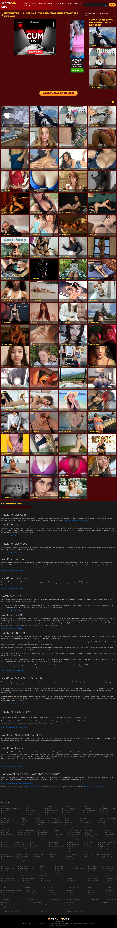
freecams (5, 844)
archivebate (25, 787)
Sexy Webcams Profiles (86, 822)
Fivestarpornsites (21, 846)
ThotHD (109, 887)
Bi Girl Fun (32, 890)
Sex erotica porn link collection (51, 885)
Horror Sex (105, 812)
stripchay (77, 4)
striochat (89, 830)
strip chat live (107, 858)
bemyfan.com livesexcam (104, 824)
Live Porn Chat (24, 870)
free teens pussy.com (96, 895)
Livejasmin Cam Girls (8, 868)
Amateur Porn (33, 899)
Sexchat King (70, 820)
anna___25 (22, 861)
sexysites (27, 880)
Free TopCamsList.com (9, 880)
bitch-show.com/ (104, 846)
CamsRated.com (59, 834)
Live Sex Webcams (93, 880)
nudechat (110, 892)
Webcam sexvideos (75, 830)
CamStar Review (70, 890)
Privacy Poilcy (109, 868)
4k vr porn (89, 849)
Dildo (11, 611)
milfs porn (53, 824)
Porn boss (6, 806)
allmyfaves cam (54, 827)
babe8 (85, 856)
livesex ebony (68, 861)
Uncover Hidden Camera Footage (12, 808)
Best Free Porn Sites (110, 839)
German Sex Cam (87, 815)
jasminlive (6, 842)
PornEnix (59, 875)
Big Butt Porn (31, 812)
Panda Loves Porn (70, 858)
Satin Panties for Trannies (71, 854)
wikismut (110, 897)
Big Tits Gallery (7, 907)
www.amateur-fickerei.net (43, 904)
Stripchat (93, 787)
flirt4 (41, 868)
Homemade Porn (94, 875)
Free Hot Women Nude (9, 818)
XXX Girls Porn (55, 842)
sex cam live (111, 895)
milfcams (86, 858)
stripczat (69, 824)
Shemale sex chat (41, 911)
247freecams (68, 856)
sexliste (75, 875)
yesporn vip (110, 885)
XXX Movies (38, 856)
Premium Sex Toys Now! (9, 885)
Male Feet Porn (7, 887)
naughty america (90, 842)
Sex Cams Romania (110, 873)
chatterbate (54, 844)
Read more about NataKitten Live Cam (76, 520)
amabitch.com (7, 883)
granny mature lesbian (89, 810)
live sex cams (86, 806)
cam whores (67, 806)
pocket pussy (6, 846)
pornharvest (83, 824)
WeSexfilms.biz (7, 851)
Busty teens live (26, 827)
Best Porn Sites (40, 820)
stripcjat (30, 808)
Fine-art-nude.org (25, 832)
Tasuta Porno (6, 909)
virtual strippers (7, 870)
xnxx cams (23, 837)
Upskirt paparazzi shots (89, 808)
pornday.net (83, 818)
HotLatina (57, 832)
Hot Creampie (87, 861)
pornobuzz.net (44, 837)
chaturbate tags (23, 863)
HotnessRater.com (52, 810)
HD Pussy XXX (51, 812)
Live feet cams (112, 899)
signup (112, 5)
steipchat (5, 837)
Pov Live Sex (53, 863)
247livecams (6, 815)
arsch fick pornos (53, 892)
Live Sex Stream (39, 858)
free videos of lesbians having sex (75, 899)
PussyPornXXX (94, 899)
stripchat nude (32, 810)
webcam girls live (59, 839)
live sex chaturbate (110, 870)
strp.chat (49, 806)
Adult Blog (105, 902)
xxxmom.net (43, 832)
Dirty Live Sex (101, 820)
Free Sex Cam (68, 812)
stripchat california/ (75, 834)
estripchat (30, 806)
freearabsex (38, 861)
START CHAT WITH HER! (58, 93)
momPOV (71, 842)
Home (26, 4)
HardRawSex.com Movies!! (39, 851)
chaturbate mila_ (109, 832)
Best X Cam (53, 861)
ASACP (58, 921)
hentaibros (105, 810)
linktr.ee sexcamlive (8, 812)
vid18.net (27, 883)
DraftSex (57, 837)
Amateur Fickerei (7, 863)
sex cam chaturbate (24, 854)
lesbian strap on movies (109, 907)
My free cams (103, 787)
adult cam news (24, 875)
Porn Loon (75, 870)
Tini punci (71, 885)
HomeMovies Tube (48, 887)
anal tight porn (108, 863)
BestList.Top (83, 827)
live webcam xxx (111, 878)
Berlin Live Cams (29, 885)
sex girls (5, 875)
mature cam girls (55, 849)
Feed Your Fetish (39, 854)
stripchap (92, 890)
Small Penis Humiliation (34, 815)
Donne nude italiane (69, 815)
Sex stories (39, 902)
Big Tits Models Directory (57, 846)
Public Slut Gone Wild (78, 868)
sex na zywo (6, 854)
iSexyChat (38, 827)
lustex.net (75, 866)
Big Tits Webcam (87, 812)
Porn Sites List (39, 824)
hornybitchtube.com (92, 837)
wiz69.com (24, 820)
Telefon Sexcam (23, 856)
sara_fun (107, 875)
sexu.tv (105, 904)
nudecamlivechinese (72, 904)
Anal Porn (89, 839)
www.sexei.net (109, 830)
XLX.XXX (5, 866)
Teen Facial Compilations (109, 808)
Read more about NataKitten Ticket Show (13, 727)
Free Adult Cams (73, 846)
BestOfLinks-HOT (102, 822)
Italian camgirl (104, 849)
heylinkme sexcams (25, 834)
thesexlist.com (54, 818)
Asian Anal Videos (74, 887)
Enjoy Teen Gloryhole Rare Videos (107, 818)
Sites (32, 4)
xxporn (110, 890)
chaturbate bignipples (71, 895)
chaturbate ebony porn (71, 863)
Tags (40, 4)
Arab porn (6, 902)
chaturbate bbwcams (110, 861)
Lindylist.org (6, 899)
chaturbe (42, 830)
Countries (48, 4)
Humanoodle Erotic (55, 858)
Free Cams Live (24, 839)
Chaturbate (87, 787)
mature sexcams (94, 866)
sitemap (57, 830)
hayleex (100, 827)
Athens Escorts (23, 858)
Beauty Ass (50, 808)
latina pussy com (104, 844)
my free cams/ (7, 849)
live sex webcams (40, 822)
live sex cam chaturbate (63, 4)
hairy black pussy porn (75, 844)
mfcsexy (45, 878)
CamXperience (29, 887)
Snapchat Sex (69, 892)
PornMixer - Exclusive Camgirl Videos (13, 890)
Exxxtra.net (72, 849)
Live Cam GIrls (108, 856)
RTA (54, 921)
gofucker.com (60, 873)
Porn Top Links (25, 822)
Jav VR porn (69, 902)
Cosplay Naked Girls (110, 834)
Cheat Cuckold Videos (70, 808)
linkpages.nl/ (46, 880)
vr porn (69, 818)
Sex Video (71, 880)
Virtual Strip (105, 815)
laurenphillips (7, 897)
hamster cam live (7, 904)
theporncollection (25, 866)
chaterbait (90, 885)
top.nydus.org (74, 839)
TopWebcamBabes (41, 909)
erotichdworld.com (92, 832)
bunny (92, 892)
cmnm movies (72, 878)
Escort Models (39, 818)
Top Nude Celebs (92, 878)
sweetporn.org (7, 810)
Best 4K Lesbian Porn (72, 909)
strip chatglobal (53, 895)
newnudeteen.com (8, 834)
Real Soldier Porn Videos (27, 868)
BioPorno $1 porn (25, 873)
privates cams (90, 851)
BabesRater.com (70, 907)
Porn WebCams (7, 824)
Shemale (52, 856)
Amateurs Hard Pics (54, 899)
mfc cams (27, 6)
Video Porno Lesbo (78, 873)
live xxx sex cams (52, 815)
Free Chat (12, 670)
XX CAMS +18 (54, 851)
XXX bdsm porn (26, 824)
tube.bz (24, 818)
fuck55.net (6, 822)
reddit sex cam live (8, 820)
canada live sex (20, 851)
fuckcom (38, 907)
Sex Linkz (90, 883)
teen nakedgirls (94, 870)
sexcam (45, 883)
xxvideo (88, 846)
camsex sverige (68, 810)
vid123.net (93, 897)
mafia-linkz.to (73, 837)
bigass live (93, 868)
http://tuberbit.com (45, 870)
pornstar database (74, 851)
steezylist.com (44, 839)
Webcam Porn (7, 839)
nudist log (93, 873)
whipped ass (6, 873)
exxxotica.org (7, 858)
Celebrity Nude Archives (35, 895)
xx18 (85, 863)
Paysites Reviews (75, 832)
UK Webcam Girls (54, 854)
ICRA (62, 921)
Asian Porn (6, 830)
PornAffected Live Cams (9, 827)
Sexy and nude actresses (27, 830)
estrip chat (70, 822)
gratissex (31, 897)
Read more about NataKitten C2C (11, 536)
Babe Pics (107, 854)
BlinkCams (109, 883)
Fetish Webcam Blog (8, 892)
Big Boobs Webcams (8, 856)
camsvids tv (19, 842)
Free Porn (6, 861)
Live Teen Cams (53, 890)
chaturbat (82, 820)
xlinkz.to (90, 887)
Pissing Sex (43, 834)
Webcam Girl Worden (56, 822)
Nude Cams (60, 868)
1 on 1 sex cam (69, 897)
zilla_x (58, 870)
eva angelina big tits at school (91, 854)
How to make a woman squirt (108, 842)
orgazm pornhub (20, 844)
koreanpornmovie (62, 866)
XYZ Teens (35, 846)
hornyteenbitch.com (37, 849)
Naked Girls (108, 866)
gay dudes (107, 837)
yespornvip (70, 827)
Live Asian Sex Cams (8, 878)
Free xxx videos (29, 878)
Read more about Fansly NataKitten (11, 766)
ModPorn (104, 806)
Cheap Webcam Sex (21, 849)
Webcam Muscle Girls (45, 875)
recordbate (39, 787)
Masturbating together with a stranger (76, 911)
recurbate (32, 787)
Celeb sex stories (92, 834)
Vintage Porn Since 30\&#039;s (11, 911)
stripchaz (88, 844)
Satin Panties (35, 844)
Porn (33, 842)
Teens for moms (7, 895)
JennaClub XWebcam (106, 851)
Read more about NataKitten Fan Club (12, 570)
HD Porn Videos (73, 883)
